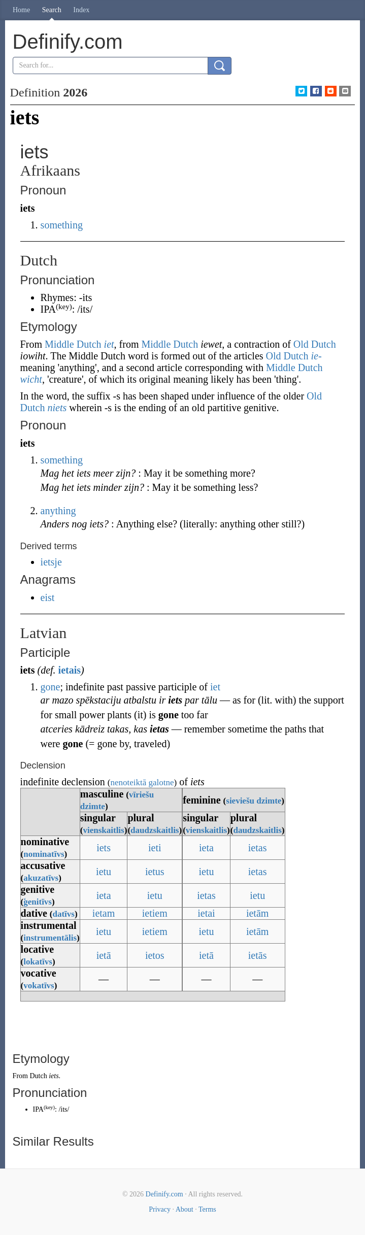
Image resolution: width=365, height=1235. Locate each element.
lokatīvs (37, 961)
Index (81, 10)
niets (57, 407)
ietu (103, 871)
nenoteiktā (128, 782)
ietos (154, 955)
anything (58, 510)
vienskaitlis (103, 830)
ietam (103, 913)
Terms (207, 1209)
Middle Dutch (73, 344)
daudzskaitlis (154, 830)
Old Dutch (314, 344)
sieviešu (240, 801)
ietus (154, 871)
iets (103, 847)
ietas (257, 847)
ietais (69, 670)
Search (51, 10)
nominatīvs (43, 854)
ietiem (155, 913)
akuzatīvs (40, 878)
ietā (103, 955)
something (62, 224)
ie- (316, 355)
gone (50, 686)
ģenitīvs (37, 902)
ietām (257, 913)
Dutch (38, 1076)
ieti (154, 847)
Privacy (160, 1209)
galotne (161, 782)
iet (109, 344)
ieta (206, 847)
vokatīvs (38, 985)
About (184, 1209)
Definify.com (164, 1194)
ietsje (51, 562)
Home (21, 10)
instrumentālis (50, 938)
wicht (31, 379)
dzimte (92, 806)
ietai (206, 913)
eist (48, 597)
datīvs (63, 914)
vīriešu (141, 794)
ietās (257, 955)
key (49, 1107)
